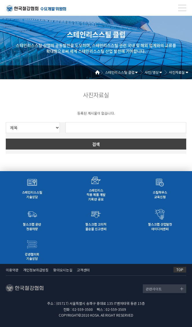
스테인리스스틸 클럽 (119, 72)
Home (99, 72)
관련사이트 (154, 288)
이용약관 (12, 269)
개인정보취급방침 (36, 269)
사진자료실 (177, 72)
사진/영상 (152, 72)
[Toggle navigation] (182, 8)
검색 (96, 144)
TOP (179, 269)
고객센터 (83, 269)
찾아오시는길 (62, 269)
